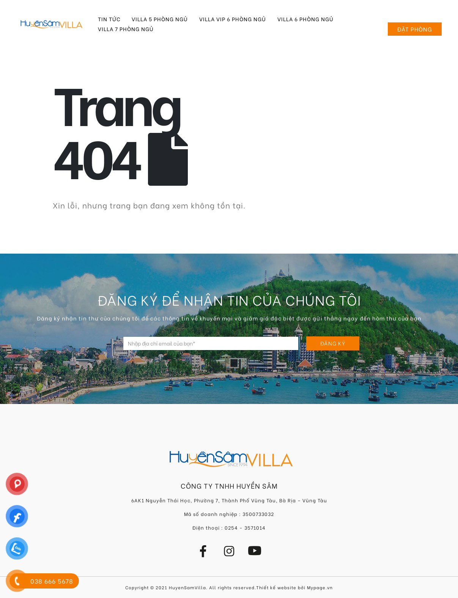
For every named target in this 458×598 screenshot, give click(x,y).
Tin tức (109, 19)
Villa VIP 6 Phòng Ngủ (232, 19)
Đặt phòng (414, 29)
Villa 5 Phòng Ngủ (160, 19)
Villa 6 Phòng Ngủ (305, 19)
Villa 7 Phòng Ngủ (126, 29)
